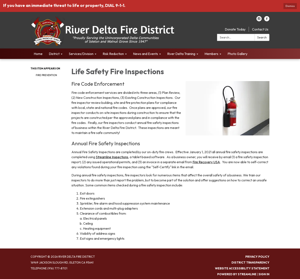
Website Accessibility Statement (242, 268)
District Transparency (250, 262)
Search (262, 37)
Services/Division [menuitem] (81, 54)
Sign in (264, 274)
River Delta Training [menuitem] (181, 54)
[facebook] (266, 20)
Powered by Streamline (236, 274)
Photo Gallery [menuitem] (237, 54)
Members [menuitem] (211, 54)
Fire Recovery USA (206, 162)
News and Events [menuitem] (145, 54)
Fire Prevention (46, 75)
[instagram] (259, 20)
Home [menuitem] (38, 54)
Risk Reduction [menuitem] (113, 54)
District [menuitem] (54, 54)
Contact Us (260, 29)
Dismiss (290, 6)
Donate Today (235, 29)
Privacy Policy (257, 257)
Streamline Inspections (112, 157)
